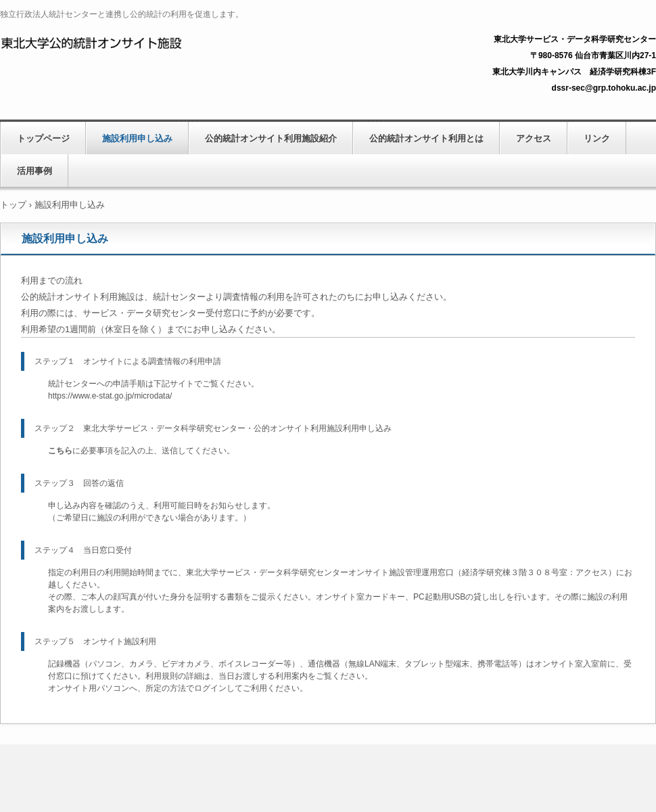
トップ (13, 205)
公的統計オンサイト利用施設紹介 (271, 138)
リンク (597, 138)
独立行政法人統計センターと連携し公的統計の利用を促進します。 (153, 41)
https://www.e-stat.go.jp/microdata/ (110, 396)
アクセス (533, 138)
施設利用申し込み (137, 138)
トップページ (43, 138)
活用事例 (34, 171)
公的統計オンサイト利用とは (426, 138)
